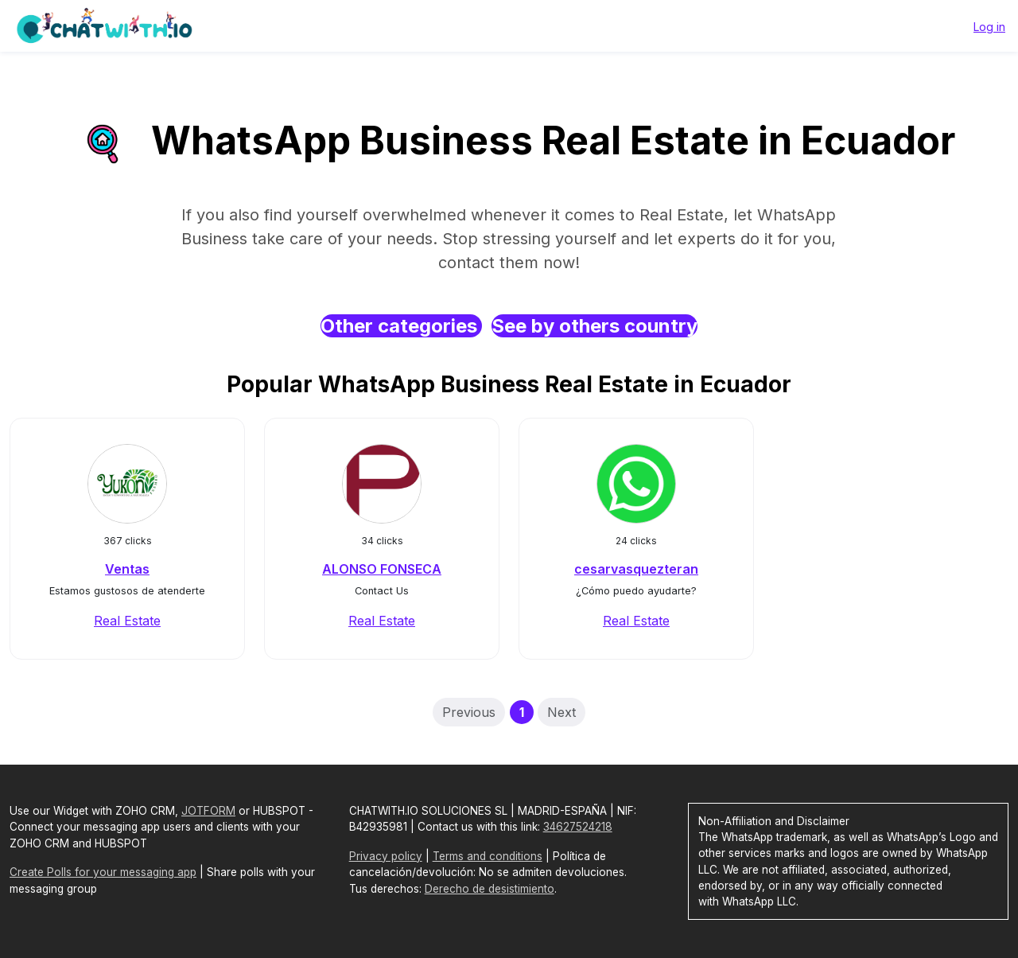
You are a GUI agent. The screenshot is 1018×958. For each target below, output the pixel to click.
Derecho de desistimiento (489, 888)
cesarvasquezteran (636, 569)
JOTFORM (208, 810)
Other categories (401, 325)
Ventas (127, 569)
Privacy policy (385, 856)
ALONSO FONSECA (381, 569)
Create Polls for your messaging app (103, 872)
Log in (989, 26)
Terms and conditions (487, 856)
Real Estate (127, 621)
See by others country (594, 325)
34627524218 (577, 826)
